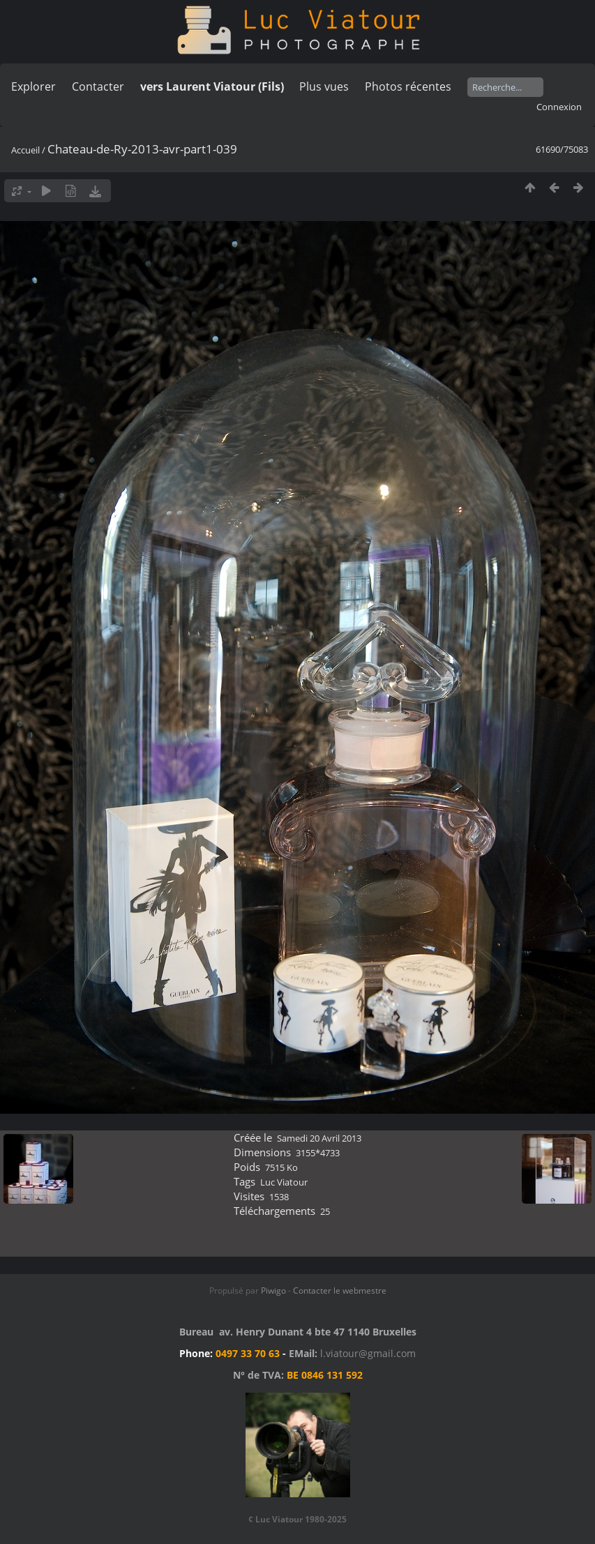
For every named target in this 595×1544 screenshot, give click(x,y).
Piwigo (273, 1290)
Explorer (33, 86)
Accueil (25, 150)
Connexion (559, 106)
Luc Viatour (284, 1182)
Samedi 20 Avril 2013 (319, 1138)
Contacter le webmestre (339, 1290)
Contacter (98, 86)
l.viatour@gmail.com (368, 1353)
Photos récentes (408, 86)
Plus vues (324, 86)
